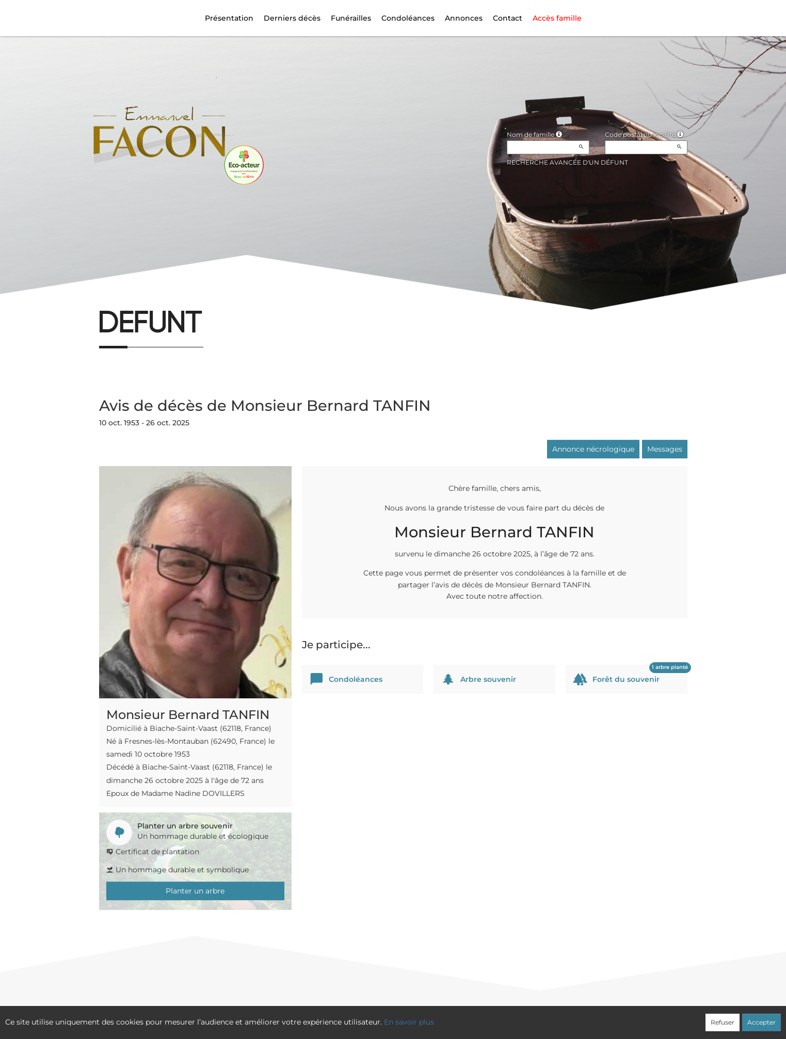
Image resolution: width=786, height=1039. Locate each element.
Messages (664, 449)
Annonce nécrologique (593, 449)
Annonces (464, 18)
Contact (507, 18)
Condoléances (408, 18)
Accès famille (557, 18)
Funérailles (351, 18)
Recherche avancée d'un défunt (567, 162)
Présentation (229, 18)
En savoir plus (409, 1022)
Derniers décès (292, 18)
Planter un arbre (195, 891)
